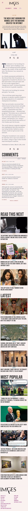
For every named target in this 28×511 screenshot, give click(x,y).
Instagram (3, 500)
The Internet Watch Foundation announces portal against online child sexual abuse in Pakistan (14, 237)
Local (15, 8)
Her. (20, 8)
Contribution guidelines (6, 508)
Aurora (15, 499)
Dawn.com (16, 495)
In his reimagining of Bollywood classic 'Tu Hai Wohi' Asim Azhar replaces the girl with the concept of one (14, 319)
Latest (19, 159)
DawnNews (16, 500)
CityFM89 (16, 497)
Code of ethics (4, 505)
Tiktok (2, 502)
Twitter (2, 499)
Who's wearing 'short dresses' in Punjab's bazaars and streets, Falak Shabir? (14, 370)
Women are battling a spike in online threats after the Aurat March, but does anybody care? (13, 264)
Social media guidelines (6, 503)
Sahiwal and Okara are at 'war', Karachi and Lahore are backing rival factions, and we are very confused (13, 345)
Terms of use (3, 506)
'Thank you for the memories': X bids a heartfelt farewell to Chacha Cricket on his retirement (13, 400)
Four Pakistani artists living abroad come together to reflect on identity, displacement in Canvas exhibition (14, 477)
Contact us (3, 495)
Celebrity (8, 8)
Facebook (3, 497)
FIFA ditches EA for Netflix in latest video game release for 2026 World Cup (14, 426)
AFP (15, 52)
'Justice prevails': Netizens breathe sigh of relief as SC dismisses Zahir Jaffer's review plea (13, 451)
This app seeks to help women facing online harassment (12, 289)
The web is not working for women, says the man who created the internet (14, 21)
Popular (23, 159)
